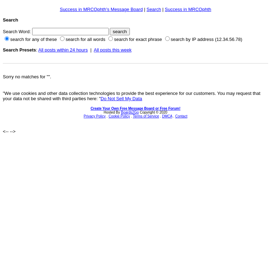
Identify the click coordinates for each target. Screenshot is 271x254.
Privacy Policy (95, 116)
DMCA (167, 116)
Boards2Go (130, 112)
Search (153, 9)
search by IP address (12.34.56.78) (206, 39)
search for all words (86, 39)
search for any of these (33, 39)
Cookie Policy (119, 116)
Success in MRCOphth (188, 9)
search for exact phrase (138, 39)
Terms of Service (146, 116)
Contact (181, 116)
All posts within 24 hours (63, 50)
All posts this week (113, 50)
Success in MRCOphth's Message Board (101, 9)
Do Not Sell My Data (121, 98)
